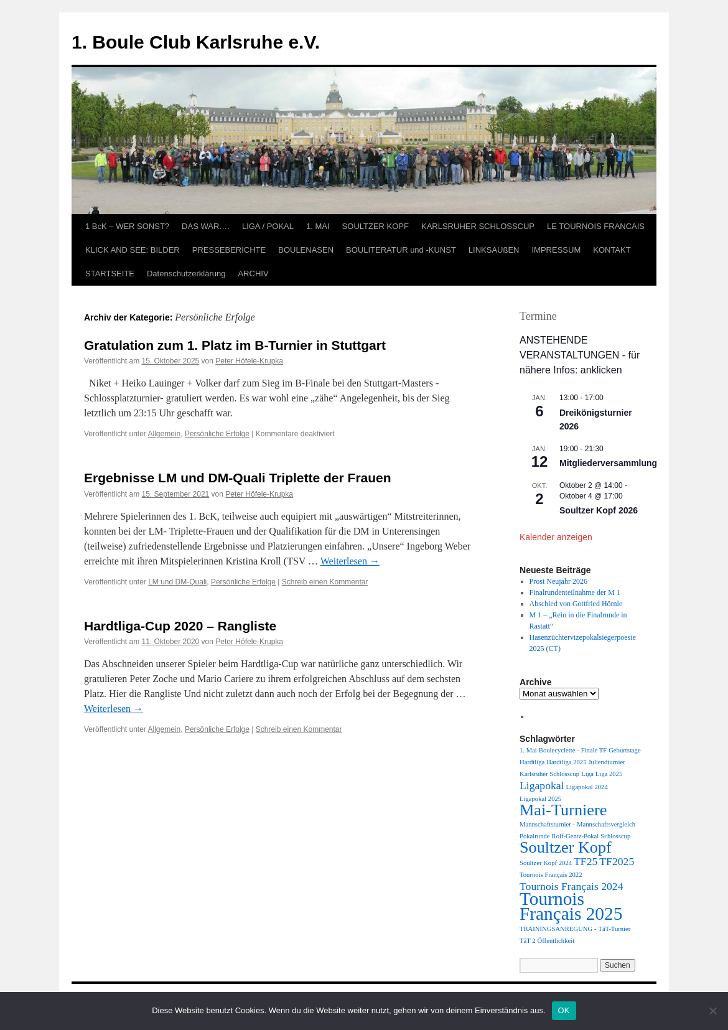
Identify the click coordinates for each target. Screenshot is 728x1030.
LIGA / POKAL (268, 226)
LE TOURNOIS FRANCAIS (596, 226)
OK (564, 1010)
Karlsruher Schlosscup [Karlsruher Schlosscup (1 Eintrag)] (549, 773)
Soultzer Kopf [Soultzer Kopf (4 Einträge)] (566, 847)
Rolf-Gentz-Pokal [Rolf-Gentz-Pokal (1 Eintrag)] (575, 836)
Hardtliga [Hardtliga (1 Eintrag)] (532, 762)
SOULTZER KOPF (375, 226)
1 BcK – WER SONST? (127, 226)
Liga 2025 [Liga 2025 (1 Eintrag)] (609, 773)
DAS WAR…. (206, 226)
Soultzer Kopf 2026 (598, 510)
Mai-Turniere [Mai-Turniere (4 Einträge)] (563, 810)
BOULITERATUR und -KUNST (401, 250)
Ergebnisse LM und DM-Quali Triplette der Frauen (237, 478)
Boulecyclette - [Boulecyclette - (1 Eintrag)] (559, 750)
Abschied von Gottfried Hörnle (576, 603)
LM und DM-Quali (177, 582)
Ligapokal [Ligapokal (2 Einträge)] (542, 785)
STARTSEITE (109, 273)
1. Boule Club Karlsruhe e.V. (196, 42)
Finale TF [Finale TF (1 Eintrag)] (594, 750)
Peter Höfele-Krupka (249, 361)
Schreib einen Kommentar (325, 582)
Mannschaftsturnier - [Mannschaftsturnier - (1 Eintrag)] (547, 824)
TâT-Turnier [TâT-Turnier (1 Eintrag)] (614, 928)
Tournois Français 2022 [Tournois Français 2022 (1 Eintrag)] (551, 874)
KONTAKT (611, 250)
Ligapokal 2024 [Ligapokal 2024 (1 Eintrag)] (587, 787)
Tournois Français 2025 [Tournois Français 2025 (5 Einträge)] (571, 906)
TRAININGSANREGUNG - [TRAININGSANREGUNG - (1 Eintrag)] (558, 928)
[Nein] (712, 1010)
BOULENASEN (306, 250)
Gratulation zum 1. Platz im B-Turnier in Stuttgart (235, 345)
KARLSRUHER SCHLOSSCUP (477, 226)
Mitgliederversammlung (608, 463)
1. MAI (318, 226)
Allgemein (164, 433)
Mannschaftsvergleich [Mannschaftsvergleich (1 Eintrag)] (606, 824)
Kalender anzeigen (556, 537)
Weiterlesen (350, 561)
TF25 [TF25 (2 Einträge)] (585, 861)
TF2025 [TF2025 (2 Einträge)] (616, 861)
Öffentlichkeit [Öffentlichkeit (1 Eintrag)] (556, 940)
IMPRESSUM (556, 250)
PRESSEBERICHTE (229, 250)
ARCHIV (253, 273)
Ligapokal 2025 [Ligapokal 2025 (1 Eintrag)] (540, 798)
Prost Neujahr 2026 (558, 581)
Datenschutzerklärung (186, 273)
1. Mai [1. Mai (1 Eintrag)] (528, 750)
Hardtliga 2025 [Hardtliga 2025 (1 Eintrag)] (566, 762)
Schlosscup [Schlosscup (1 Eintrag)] (615, 836)
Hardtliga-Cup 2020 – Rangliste (180, 626)
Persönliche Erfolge (217, 433)
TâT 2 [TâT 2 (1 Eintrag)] (528, 940)
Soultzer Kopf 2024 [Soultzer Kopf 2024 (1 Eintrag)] (546, 862)
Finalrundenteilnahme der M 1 (575, 592)
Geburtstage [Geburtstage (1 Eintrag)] (625, 750)
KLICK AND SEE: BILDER (132, 250)
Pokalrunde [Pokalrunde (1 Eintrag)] (535, 836)
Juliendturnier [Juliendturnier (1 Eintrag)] (606, 762)
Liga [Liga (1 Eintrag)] (587, 773)
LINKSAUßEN (494, 250)
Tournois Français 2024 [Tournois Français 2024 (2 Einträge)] (571, 886)
